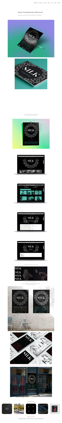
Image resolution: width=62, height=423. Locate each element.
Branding (36, 2)
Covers (44, 2)
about (59, 2)
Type (52, 2)
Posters (40, 2)
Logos (48, 2)
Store (55, 2)
